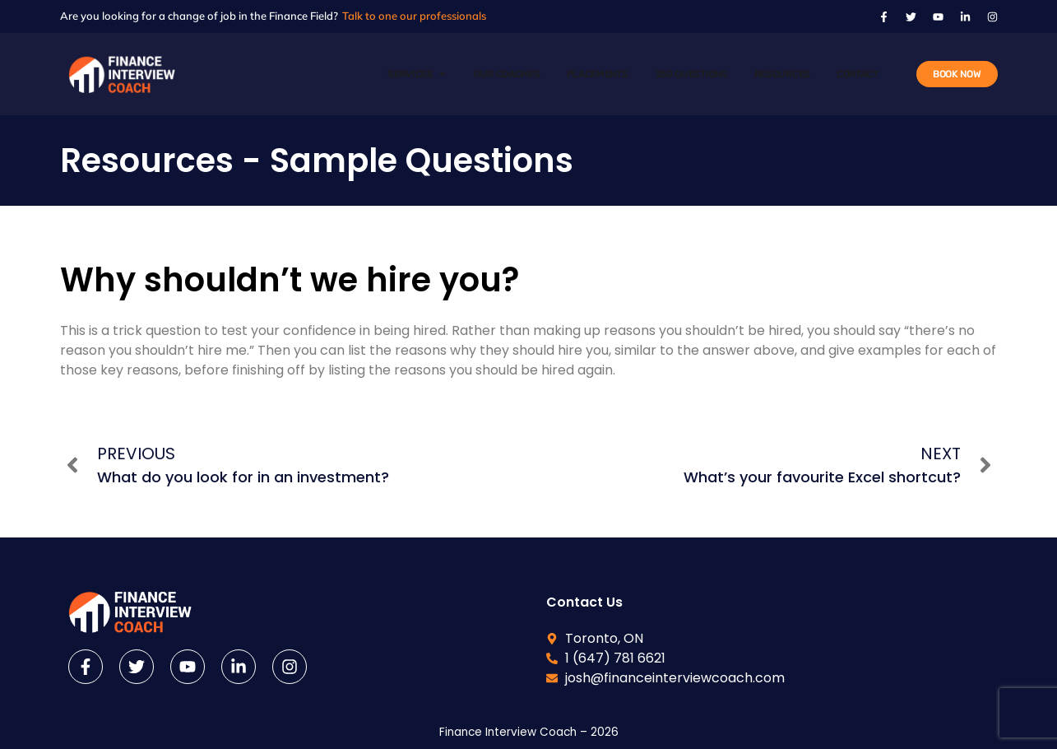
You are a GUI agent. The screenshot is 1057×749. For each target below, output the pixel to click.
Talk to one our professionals (414, 15)
